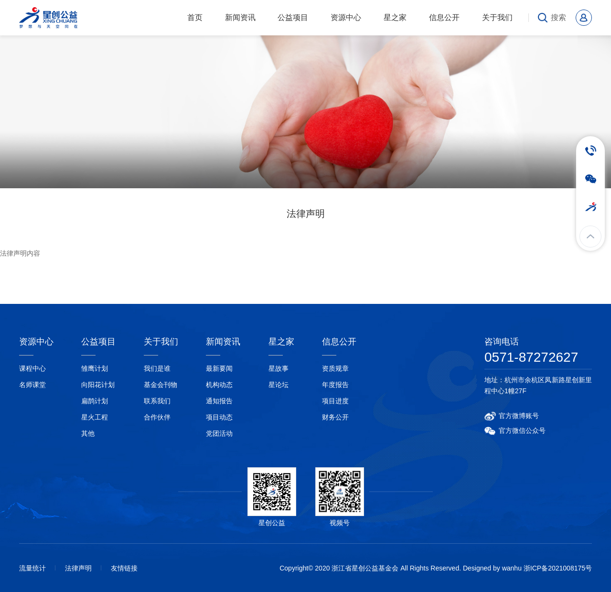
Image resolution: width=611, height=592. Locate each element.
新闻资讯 (240, 17)
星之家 (395, 17)
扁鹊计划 (94, 401)
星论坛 (278, 384)
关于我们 (497, 17)
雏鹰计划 (94, 368)
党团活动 (219, 433)
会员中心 (584, 18)
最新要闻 (219, 368)
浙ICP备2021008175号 (558, 568)
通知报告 (219, 401)
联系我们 (157, 401)
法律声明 (78, 568)
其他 (88, 433)
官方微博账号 (519, 416)
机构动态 (219, 384)
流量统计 (32, 568)
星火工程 (94, 417)
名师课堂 (32, 384)
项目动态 (219, 417)
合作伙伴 (157, 417)
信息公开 (444, 17)
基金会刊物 (160, 384)
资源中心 (346, 17)
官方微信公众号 (522, 430)
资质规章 (335, 368)
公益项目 (293, 17)
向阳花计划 (98, 384)
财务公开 (335, 417)
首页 (195, 17)
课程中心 (32, 368)
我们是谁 (157, 368)
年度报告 (335, 384)
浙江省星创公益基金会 (51, 17)
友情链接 (124, 568)
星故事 (278, 368)
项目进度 (335, 401)
